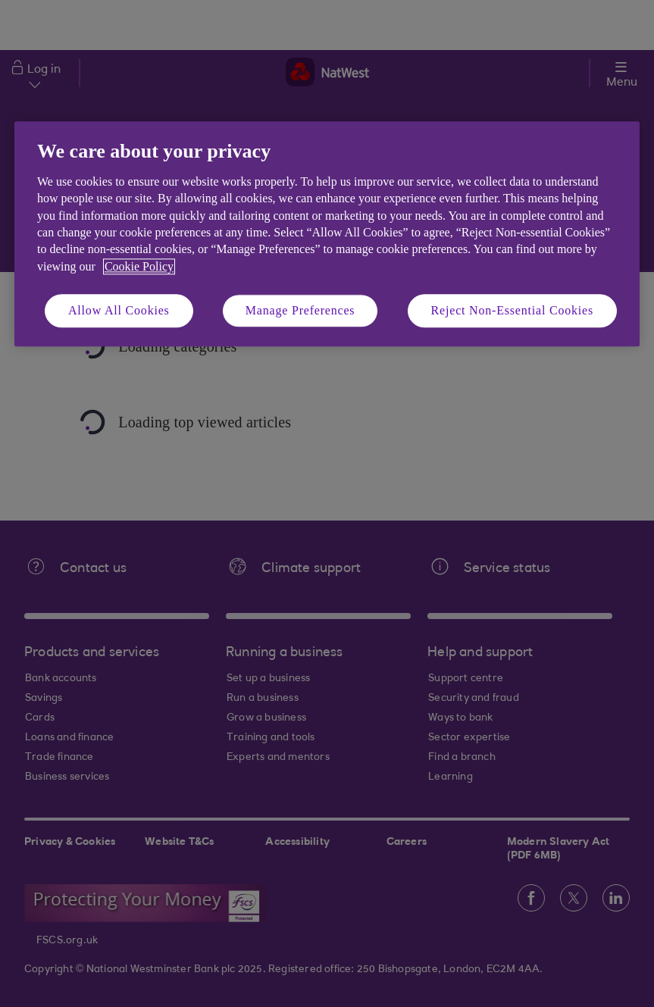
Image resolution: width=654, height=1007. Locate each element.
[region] (327, 234)
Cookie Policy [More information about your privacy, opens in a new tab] (139, 266)
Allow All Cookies (119, 310)
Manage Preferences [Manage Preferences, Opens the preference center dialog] (300, 310)
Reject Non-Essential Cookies (512, 310)
